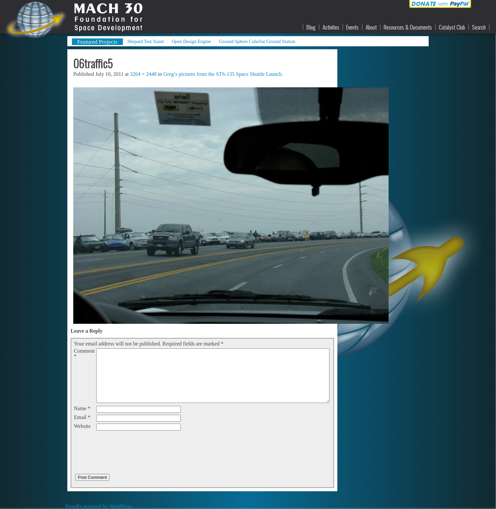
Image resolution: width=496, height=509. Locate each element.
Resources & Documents (408, 27)
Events (352, 27)
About (371, 27)
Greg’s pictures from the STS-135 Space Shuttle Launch (222, 74)
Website (82, 426)
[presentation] (124, 445)
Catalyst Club (452, 27)
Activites (331, 27)
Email (82, 417)
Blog (311, 27)
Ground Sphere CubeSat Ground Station (257, 41)
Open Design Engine (191, 41)
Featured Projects (97, 41)
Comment (84, 353)
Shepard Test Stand (145, 41)
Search (479, 27)
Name (82, 408)
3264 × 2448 (143, 74)
